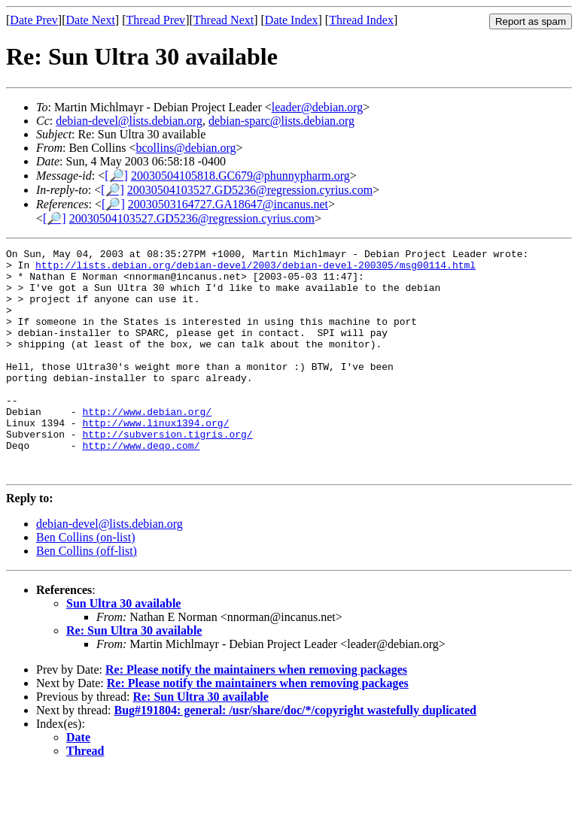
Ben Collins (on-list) (85, 582)
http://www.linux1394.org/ (155, 458)
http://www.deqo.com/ (140, 485)
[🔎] (116, 175)
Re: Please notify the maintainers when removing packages (256, 714)
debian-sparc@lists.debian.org (281, 120)
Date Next (90, 20)
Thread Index (361, 20)
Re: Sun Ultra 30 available (134, 675)
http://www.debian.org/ (146, 445)
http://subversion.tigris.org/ (167, 472)
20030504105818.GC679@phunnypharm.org (240, 175)
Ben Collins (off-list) (86, 595)
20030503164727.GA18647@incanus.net (228, 204)
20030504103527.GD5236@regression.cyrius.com (250, 189)
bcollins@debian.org (185, 147)
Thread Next (223, 20)
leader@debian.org (318, 107)
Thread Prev (155, 20)
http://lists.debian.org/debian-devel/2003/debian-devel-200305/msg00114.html (255, 269)
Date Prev (34, 20)
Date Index (291, 20)
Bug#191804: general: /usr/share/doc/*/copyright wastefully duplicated (295, 755)
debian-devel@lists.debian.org (129, 120)
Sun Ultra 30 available (123, 648)
